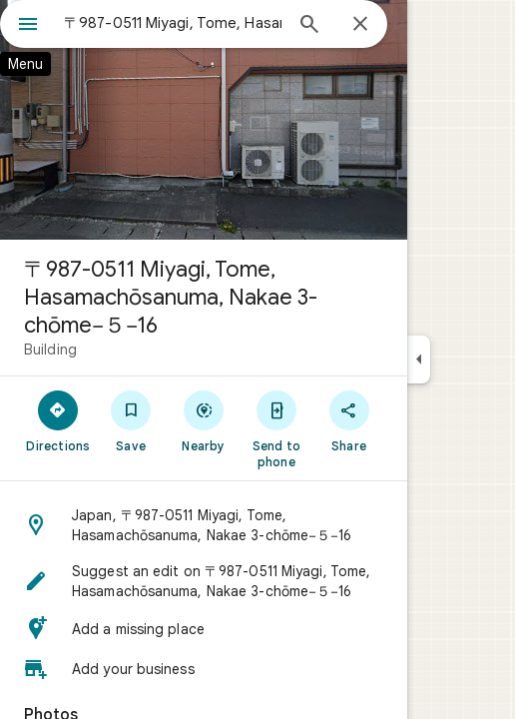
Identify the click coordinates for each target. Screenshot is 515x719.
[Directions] (58, 420)
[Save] (131, 420)
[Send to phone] (276, 428)
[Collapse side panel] (418, 359)
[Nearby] (204, 420)
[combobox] (172, 23)
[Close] (360, 25)
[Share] (348, 420)
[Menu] (28, 26)
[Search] (309, 26)
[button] (203, 525)
